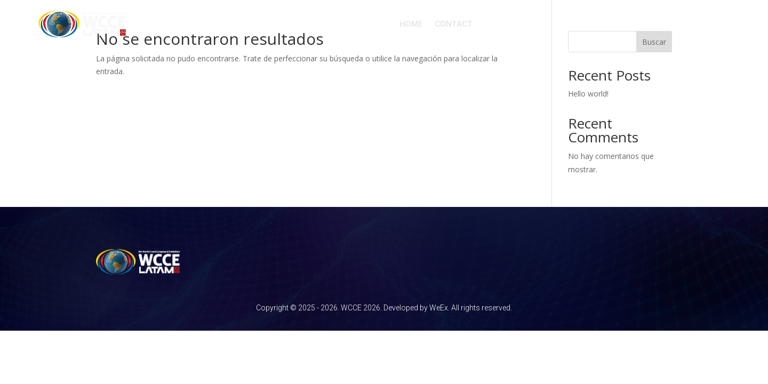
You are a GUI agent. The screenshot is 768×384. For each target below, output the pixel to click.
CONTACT (454, 24)
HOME (411, 24)
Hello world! (588, 94)
